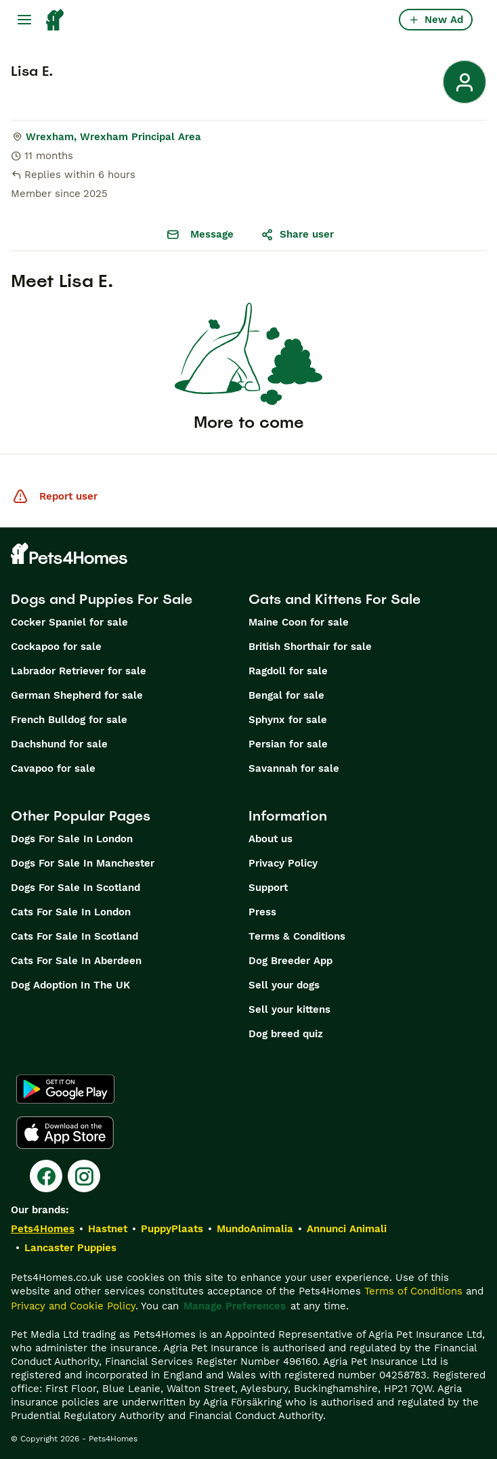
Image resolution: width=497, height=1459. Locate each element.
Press (262, 912)
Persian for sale (288, 744)
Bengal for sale (286, 695)
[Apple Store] (65, 1132)
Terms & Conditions (296, 936)
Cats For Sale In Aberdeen (76, 961)
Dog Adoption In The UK (70, 985)
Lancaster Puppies (70, 1248)
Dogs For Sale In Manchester (82, 863)
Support (268, 887)
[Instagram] (84, 1176)
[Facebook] (46, 1176)
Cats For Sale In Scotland (74, 936)
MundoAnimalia (255, 1229)
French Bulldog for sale (69, 720)
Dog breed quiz (285, 1034)
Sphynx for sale (287, 720)
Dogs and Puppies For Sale (101, 599)
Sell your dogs (284, 985)
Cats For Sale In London (71, 912)
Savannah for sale (293, 768)
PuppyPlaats (172, 1229)
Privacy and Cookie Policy (73, 1306)
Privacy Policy (283, 863)
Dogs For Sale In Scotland (75, 887)
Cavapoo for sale (53, 768)
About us (270, 839)
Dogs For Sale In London (72, 839)
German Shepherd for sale (77, 695)
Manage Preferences (234, 1306)
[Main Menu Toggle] (24, 19)
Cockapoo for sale (56, 646)
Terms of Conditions (413, 1291)
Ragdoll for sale (288, 671)
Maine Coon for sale (298, 622)
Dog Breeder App (290, 961)
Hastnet (107, 1229)
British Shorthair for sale (310, 646)
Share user (297, 234)
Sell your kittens (289, 1009)
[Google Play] (65, 1089)
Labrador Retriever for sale (78, 671)
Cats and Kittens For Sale (334, 599)
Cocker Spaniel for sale (69, 622)
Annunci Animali (347, 1229)
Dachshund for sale (59, 744)
